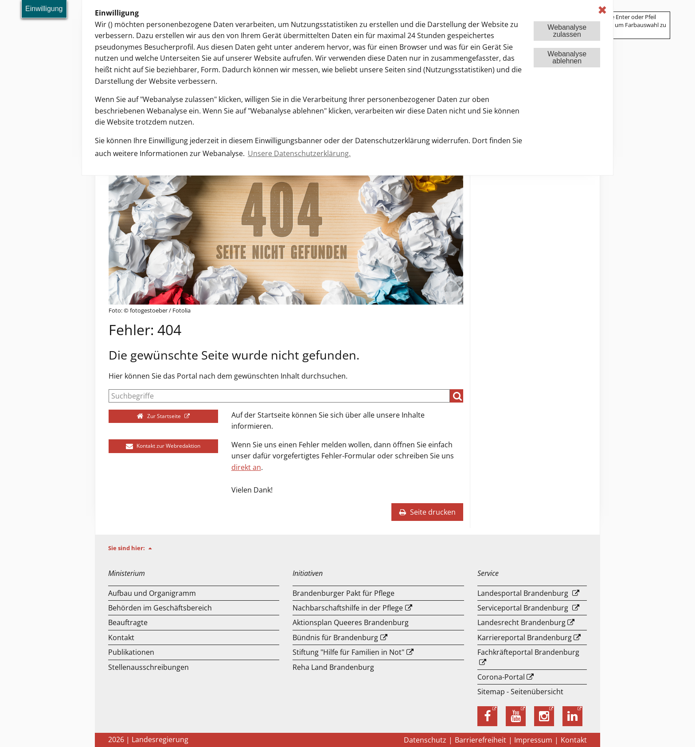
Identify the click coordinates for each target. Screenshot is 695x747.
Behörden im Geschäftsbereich (160, 608)
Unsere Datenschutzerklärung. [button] (299, 153)
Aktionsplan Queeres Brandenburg (351, 622)
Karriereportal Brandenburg (524, 637)
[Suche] (279, 396)
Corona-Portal (501, 677)
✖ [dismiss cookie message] (602, 10)
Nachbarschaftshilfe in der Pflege (348, 608)
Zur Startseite (160, 416)
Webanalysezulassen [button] (566, 30)
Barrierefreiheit (480, 740)
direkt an (246, 467)
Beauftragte (128, 622)
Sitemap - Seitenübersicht (520, 691)
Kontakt (121, 637)
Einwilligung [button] (44, 8)
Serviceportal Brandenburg (522, 608)
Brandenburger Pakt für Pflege (343, 593)
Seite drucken (427, 512)
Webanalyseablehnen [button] (566, 57)
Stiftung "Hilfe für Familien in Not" (348, 652)
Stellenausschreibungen (148, 667)
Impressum (533, 740)
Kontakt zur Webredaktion (163, 446)
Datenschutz (425, 740)
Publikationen (131, 652)
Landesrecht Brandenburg (521, 622)
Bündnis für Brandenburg (335, 637)
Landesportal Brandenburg (522, 593)
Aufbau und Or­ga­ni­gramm (152, 593)
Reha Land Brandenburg (333, 667)
